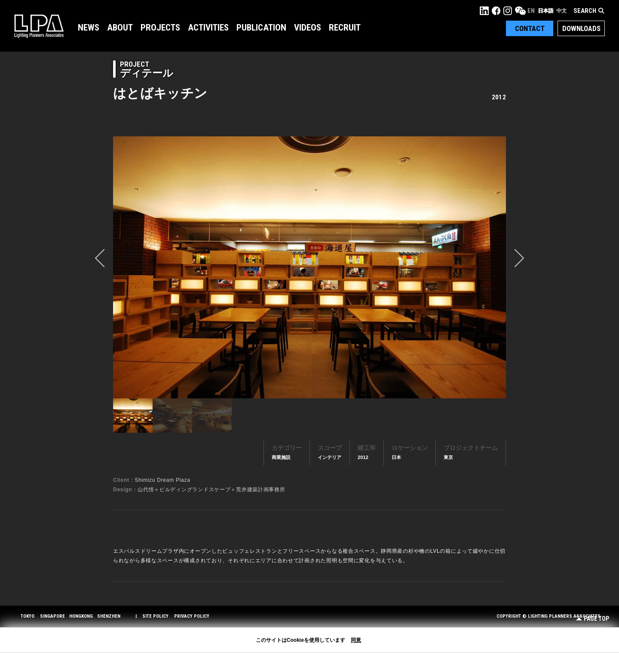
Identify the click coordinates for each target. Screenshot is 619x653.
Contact (530, 28)
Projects (160, 27)
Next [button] (515, 258)
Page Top (592, 619)
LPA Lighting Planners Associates (38, 26)
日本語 (545, 11)
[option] (309, 267)
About (120, 27)
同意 (356, 640)
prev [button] (104, 258)
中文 (561, 11)
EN (531, 11)
